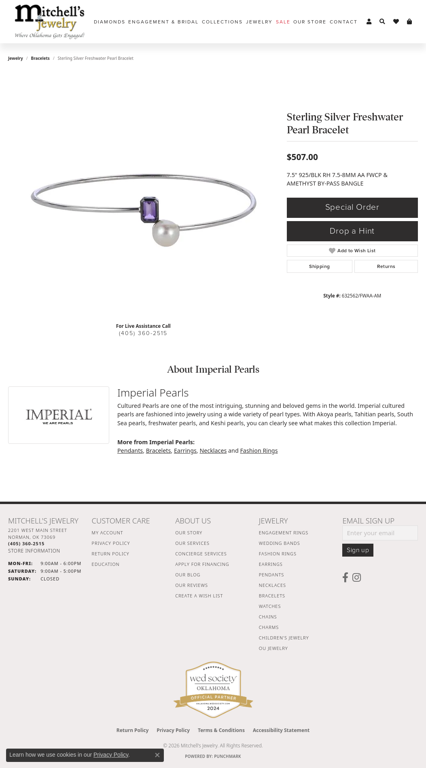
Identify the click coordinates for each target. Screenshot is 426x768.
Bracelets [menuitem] (272, 596)
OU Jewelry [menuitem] (273, 648)
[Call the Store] (26, 543)
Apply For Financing (202, 564)
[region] (143, 195)
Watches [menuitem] (270, 606)
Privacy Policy (111, 543)
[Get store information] (34, 550)
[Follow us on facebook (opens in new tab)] (345, 577)
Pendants (130, 450)
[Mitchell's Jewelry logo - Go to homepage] (49, 21)
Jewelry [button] (259, 22)
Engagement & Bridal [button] (163, 22)
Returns (386, 266)
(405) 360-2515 (143, 333)
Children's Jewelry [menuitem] (284, 638)
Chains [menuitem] (268, 617)
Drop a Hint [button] (352, 231)
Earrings (185, 450)
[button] (369, 22)
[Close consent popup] (157, 755)
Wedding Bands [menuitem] (279, 543)
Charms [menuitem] (269, 627)
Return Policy (110, 554)
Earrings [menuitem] (271, 564)
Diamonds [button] (109, 22)
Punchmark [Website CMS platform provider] (227, 756)
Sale (283, 22)
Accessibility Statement (281, 730)
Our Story (188, 533)
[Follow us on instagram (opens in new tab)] (356, 577)
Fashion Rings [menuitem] (278, 554)
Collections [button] (222, 22)
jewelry (15, 58)
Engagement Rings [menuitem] (283, 533)
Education (106, 564)
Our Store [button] (309, 22)
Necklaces (213, 450)
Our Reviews (191, 585)
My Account (107, 533)
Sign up (358, 550)
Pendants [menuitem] (271, 575)
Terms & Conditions (221, 730)
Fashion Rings (259, 450)
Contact (344, 22)
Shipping (319, 266)
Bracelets (40, 58)
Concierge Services (201, 554)
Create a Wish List (199, 596)
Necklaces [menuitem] (272, 585)
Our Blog (187, 575)
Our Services (192, 543)
